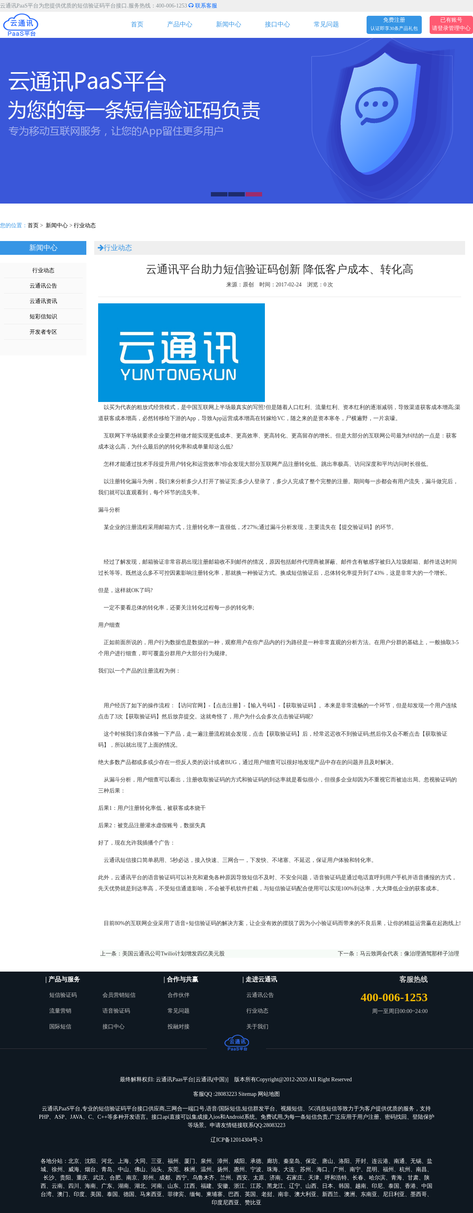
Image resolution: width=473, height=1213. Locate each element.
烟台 (90, 1169)
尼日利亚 (394, 1194)
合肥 (115, 1178)
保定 (311, 1161)
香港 (410, 1186)
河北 (106, 1161)
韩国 (344, 1186)
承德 (255, 1161)
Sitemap (247, 1094)
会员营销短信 (119, 995)
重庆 (82, 1178)
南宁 (355, 1169)
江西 (189, 1186)
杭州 (404, 1169)
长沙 (48, 1178)
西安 (242, 1178)
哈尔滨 (377, 1178)
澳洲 (349, 1194)
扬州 (222, 1169)
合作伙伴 (179, 995)
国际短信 (60, 1027)
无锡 (415, 1161)
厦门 (189, 1161)
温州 (206, 1169)
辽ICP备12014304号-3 (236, 1140)
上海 (123, 1161)
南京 (131, 1178)
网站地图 (269, 1094)
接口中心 (277, 24)
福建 (206, 1186)
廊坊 (272, 1161)
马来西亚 (151, 1194)
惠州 (239, 1169)
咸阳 (239, 1161)
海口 (322, 1169)
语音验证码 (116, 1011)
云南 (57, 1186)
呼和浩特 (336, 1178)
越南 (360, 1186)
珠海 (272, 1169)
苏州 (305, 1169)
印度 (79, 1194)
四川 (73, 1186)
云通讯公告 (43, 286)
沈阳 (90, 1161)
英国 (250, 1194)
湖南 (123, 1186)
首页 (137, 24)
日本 (327, 1186)
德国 (128, 1194)
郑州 (148, 1178)
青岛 (106, 1169)
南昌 (421, 1169)
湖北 (139, 1186)
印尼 (377, 1186)
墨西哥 (418, 1194)
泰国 (393, 1186)
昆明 (371, 1169)
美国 (95, 1194)
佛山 (139, 1169)
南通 (399, 1161)
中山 (123, 1169)
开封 (360, 1161)
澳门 (62, 1194)
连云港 (380, 1161)
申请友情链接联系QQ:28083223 (247, 1125)
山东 (173, 1186)
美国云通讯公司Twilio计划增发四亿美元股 (173, 954)
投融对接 (179, 1027)
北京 (73, 1161)
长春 (357, 1178)
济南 (275, 1178)
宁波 (255, 1169)
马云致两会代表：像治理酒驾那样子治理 (409, 954)
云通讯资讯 (43, 301)
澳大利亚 (305, 1194)
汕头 (156, 1169)
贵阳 (65, 1178)
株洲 (189, 1169)
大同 (139, 1161)
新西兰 (330, 1194)
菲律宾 (176, 1194)
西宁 (181, 1178)
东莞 (173, 1169)
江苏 (255, 1186)
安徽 (222, 1186)
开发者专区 (43, 332)
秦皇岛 (291, 1161)
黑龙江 (275, 1186)
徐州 (57, 1169)
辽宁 (294, 1186)
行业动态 (85, 225)
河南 (156, 1186)
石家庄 (294, 1178)
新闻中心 (228, 24)
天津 (313, 1178)
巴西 (233, 1194)
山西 (311, 1186)
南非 (283, 1194)
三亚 (156, 1161)
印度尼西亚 (225, 1203)
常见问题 (326, 24)
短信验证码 (63, 995)
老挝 (266, 1194)
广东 (106, 1186)
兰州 (225, 1178)
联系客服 (202, 6)
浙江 (239, 1186)
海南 (90, 1186)
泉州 (206, 1161)
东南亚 (369, 1194)
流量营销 (60, 1011)
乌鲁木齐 (203, 1178)
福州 (173, 1161)
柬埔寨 (214, 1194)
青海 (396, 1178)
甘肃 (413, 1178)
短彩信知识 (43, 317)
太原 (258, 1178)
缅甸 (195, 1194)
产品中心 (179, 24)
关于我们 (257, 1027)
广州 (338, 1169)
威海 (73, 1169)
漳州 (222, 1161)
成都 (164, 1178)
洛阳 (344, 1161)
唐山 (327, 1161)
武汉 (98, 1178)
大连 (288, 1169)
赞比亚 (253, 1203)
